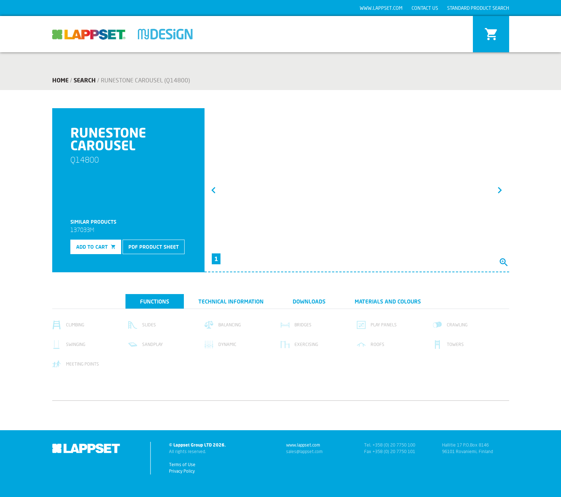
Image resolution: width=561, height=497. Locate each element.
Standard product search (478, 8)
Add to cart (95, 247)
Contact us (425, 8)
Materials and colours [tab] (388, 301)
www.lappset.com (381, 8)
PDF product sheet (153, 247)
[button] (214, 190)
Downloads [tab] (309, 301)
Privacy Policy (182, 471)
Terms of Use (182, 464)
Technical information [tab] (231, 301)
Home (60, 80)
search (85, 80)
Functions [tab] (154, 301)
